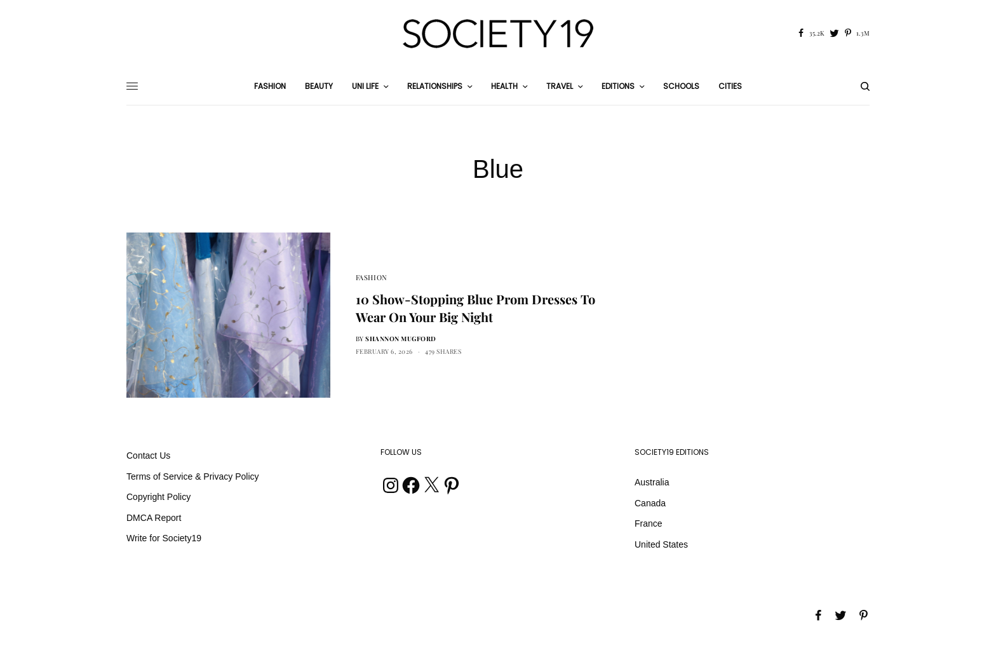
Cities (730, 86)
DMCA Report (153, 518)
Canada (650, 503)
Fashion (371, 277)
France (649, 523)
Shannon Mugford (400, 338)
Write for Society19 (163, 538)
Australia (652, 482)
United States (661, 544)
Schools (681, 86)
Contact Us (148, 455)
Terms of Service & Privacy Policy (192, 476)
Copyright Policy (158, 497)
